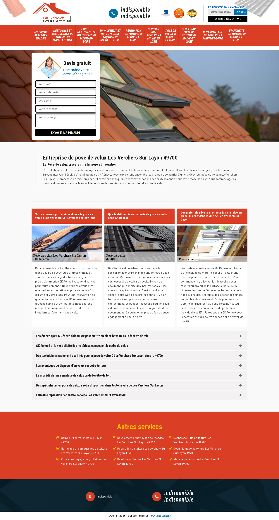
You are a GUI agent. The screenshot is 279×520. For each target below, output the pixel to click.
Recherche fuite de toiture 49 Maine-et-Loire (189, 35)
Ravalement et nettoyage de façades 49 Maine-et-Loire (110, 35)
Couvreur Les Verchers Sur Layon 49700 (82, 440)
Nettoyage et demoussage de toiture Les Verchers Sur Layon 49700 (84, 451)
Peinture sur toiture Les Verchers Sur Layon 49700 (140, 461)
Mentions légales (160, 516)
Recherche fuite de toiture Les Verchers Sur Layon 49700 (192, 440)
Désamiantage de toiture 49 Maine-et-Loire (213, 35)
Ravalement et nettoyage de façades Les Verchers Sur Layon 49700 (140, 440)
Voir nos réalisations (228, 19)
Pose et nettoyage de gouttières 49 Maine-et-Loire (86, 35)
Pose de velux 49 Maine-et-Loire (170, 35)
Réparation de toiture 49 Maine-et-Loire (133, 35)
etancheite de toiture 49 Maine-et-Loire (236, 35)
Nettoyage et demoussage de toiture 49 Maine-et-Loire (62, 35)
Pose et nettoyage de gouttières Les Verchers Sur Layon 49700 (83, 461)
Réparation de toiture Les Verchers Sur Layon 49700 (141, 451)
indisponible (135, 10)
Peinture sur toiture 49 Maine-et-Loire (154, 35)
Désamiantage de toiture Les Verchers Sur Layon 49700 (197, 451)
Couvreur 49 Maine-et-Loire (40, 35)
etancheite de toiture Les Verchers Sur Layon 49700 (197, 461)
